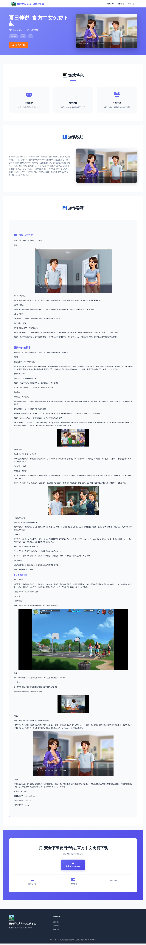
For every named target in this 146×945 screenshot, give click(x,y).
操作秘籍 (120, 4)
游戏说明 (110, 4)
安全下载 (131, 4)
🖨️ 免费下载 (19, 45)
